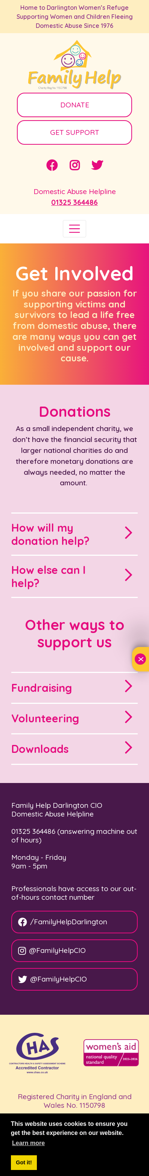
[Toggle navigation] (74, 228)
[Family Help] (74, 65)
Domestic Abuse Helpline (74, 191)
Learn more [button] (28, 1143)
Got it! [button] (24, 1162)
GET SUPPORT (74, 132)
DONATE (74, 104)
